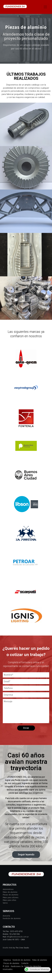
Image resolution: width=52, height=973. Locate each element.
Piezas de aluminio (10, 895)
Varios (5, 903)
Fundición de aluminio (12, 918)
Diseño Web (8, 948)
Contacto (24, 963)
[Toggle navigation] (45, 7)
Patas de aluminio (10, 892)
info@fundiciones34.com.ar (18, 937)
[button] (26, 854)
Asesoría (6, 916)
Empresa (7, 960)
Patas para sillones (10, 897)
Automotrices (8, 889)
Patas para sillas (9, 900)
